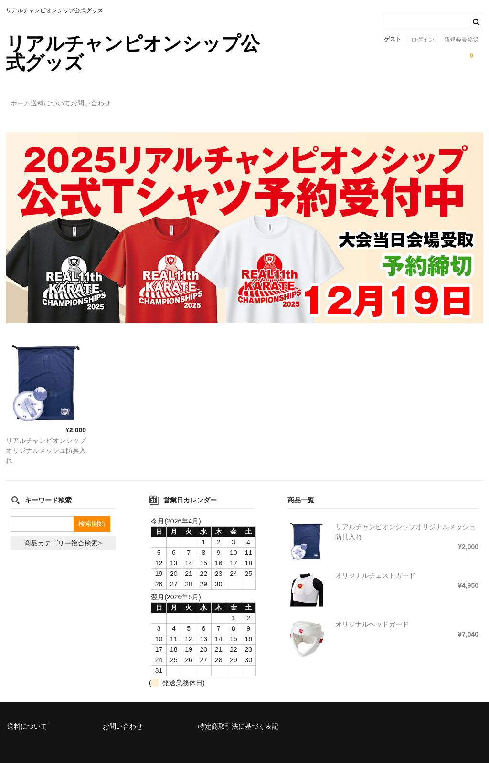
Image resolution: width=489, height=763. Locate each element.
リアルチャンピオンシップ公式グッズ (133, 53)
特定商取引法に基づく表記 (238, 712)
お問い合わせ (135, 99)
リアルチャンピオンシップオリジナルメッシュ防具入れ (46, 436)
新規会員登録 (461, 39)
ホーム (26, 99)
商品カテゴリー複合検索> (63, 529)
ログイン (422, 39)
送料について (75, 99)
